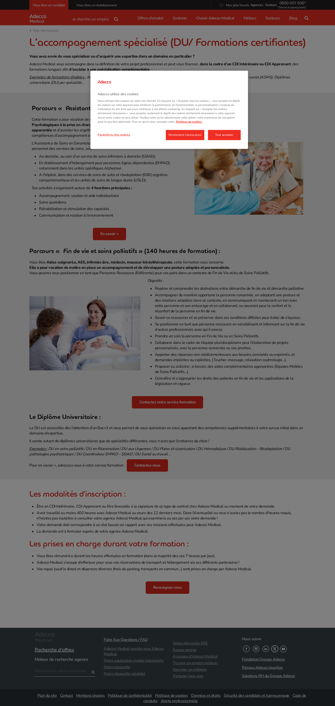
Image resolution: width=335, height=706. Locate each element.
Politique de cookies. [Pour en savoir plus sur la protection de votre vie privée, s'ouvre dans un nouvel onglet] (189, 122)
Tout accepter (224, 135)
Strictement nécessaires (185, 135)
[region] (169, 110)
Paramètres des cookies (114, 134)
